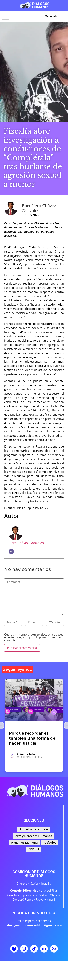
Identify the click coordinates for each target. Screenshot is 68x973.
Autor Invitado (26, 754)
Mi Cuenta (51, 16)
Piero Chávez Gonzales (26, 542)
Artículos (15, 727)
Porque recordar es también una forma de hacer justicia (32, 738)
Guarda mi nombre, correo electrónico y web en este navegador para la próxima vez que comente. (33, 637)
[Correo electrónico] (11, 551)
